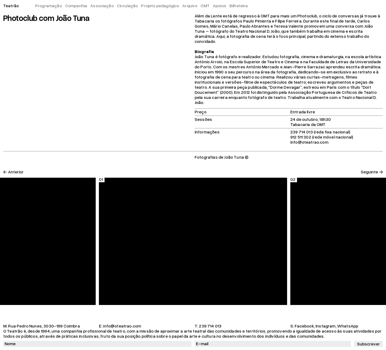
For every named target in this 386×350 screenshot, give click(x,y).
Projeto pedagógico (160, 5)
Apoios (219, 5)
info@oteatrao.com (122, 326)
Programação (48, 5)
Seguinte (369, 171)
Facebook (304, 326)
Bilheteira (238, 5)
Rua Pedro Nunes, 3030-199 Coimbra (44, 326)
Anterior (16, 171)
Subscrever (368, 344)
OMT (205, 5)
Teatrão (11, 5)
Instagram (325, 326)
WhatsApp (347, 326)
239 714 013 (210, 326)
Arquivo (189, 5)
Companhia (76, 5)
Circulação (127, 5)
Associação (102, 5)
